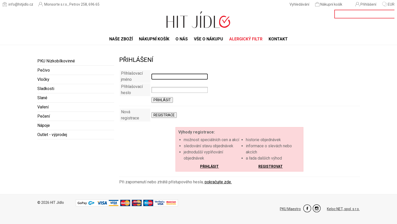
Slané (42, 97)
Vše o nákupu (208, 39)
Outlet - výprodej (52, 134)
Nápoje (43, 125)
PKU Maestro (290, 209)
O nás (181, 39)
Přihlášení (365, 4)
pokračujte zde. (218, 182)
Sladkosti (45, 88)
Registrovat (270, 166)
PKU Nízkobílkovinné (56, 61)
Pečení (43, 116)
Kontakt (278, 39)
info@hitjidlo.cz (18, 4)
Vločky (43, 79)
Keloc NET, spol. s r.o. (343, 209)
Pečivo (43, 70)
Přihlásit (209, 166)
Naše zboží (121, 39)
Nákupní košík (329, 4)
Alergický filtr (245, 39)
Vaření (43, 107)
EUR (388, 4)
